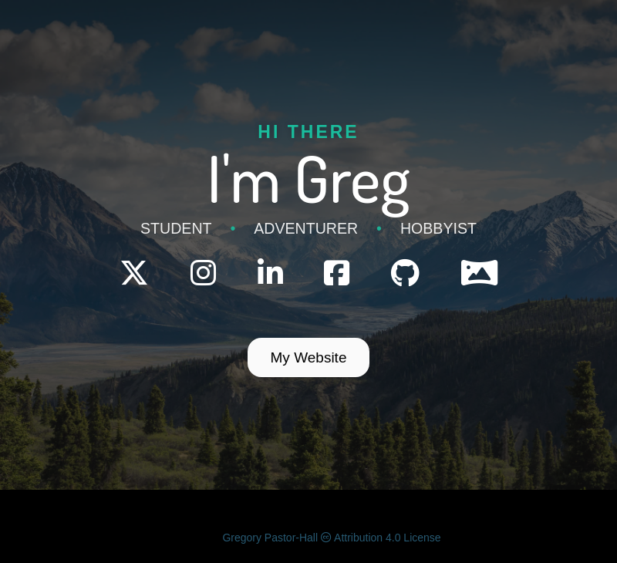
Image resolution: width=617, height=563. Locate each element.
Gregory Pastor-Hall (270, 537)
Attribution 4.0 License (381, 537)
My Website (309, 357)
